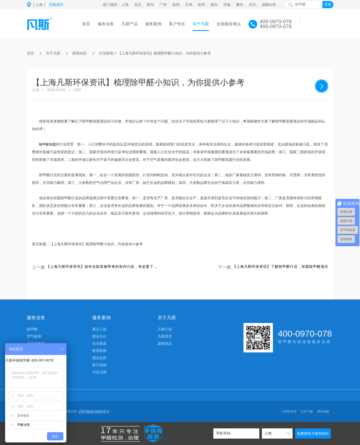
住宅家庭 (99, 343)
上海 (125, 5)
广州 (163, 5)
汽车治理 (99, 372)
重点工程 (99, 329)
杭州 (201, 5)
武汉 (252, 5)
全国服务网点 (228, 24)
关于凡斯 (201, 24)
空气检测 (34, 336)
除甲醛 (32, 329)
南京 (214, 5)
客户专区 (177, 24)
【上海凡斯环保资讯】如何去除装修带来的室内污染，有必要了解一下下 (102, 267)
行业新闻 (112, 53)
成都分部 (269, 5)
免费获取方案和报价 (313, 433)
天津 (188, 5)
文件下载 (307, 411)
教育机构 (99, 351)
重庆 (239, 5)
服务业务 (106, 24)
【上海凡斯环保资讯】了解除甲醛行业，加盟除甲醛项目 (274, 267)
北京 (137, 5)
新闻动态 (83, 53)
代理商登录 (289, 411)
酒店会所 (99, 358)
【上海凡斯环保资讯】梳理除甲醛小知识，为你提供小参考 (178, 53)
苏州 (150, 5)
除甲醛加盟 (48, 144)
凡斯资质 (165, 336)
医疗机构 (99, 365)
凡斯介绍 (165, 329)
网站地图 (323, 411)
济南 (226, 5)
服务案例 (153, 24)
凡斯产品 (129, 24)
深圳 (175, 5)
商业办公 (99, 336)
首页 (86, 24)
